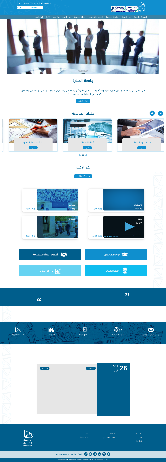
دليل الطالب (138, 433)
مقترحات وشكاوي (109, 437)
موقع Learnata (45, 3)
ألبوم (86, 433)
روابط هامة (84, 437)
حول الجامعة (126, 17)
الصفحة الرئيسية (140, 17)
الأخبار (48, 17)
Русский (35, 3)
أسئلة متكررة (110, 433)
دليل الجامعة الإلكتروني (62, 17)
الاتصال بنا (39, 17)
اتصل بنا (139, 441)
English (19, 3)
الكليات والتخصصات (96, 17)
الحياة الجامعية (80, 17)
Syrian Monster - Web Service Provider (78, 460)
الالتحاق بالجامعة (112, 17)
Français (27, 3)
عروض (140, 437)
